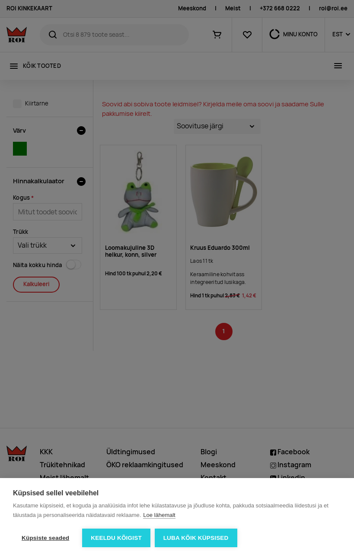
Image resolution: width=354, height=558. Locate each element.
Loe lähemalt (159, 515)
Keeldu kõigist (116, 538)
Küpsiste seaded (45, 538)
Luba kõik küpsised (196, 538)
